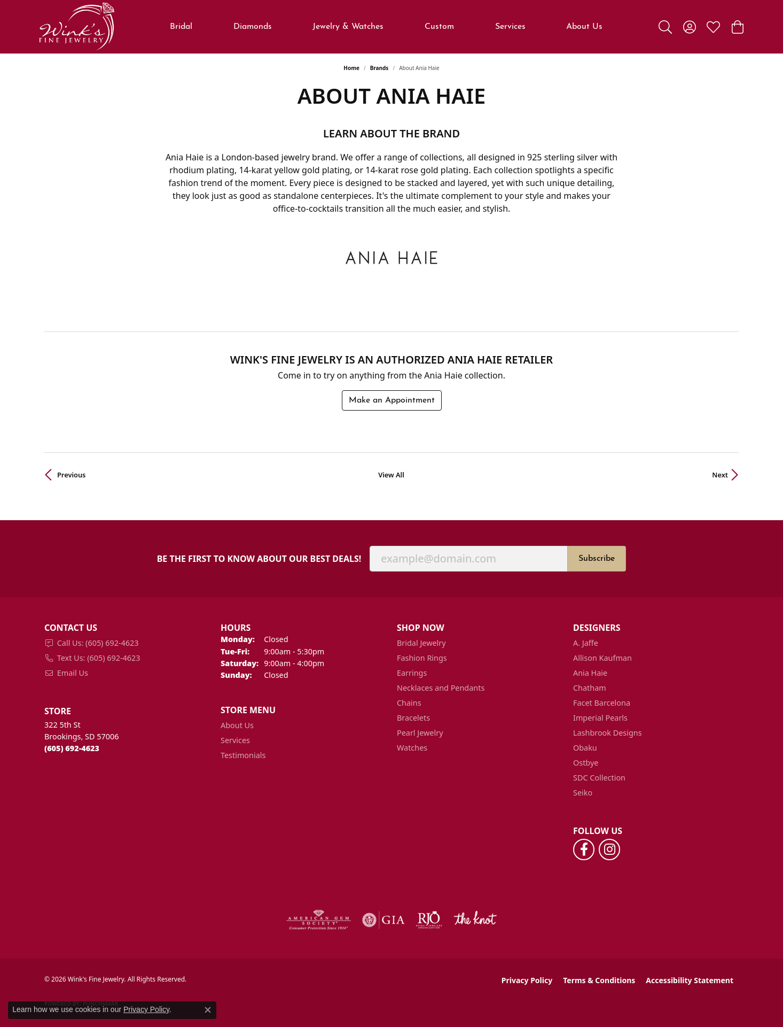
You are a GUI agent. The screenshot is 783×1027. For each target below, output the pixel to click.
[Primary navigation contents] (386, 26)
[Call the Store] (71, 748)
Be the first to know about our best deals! (259, 559)
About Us (237, 725)
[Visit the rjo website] (429, 920)
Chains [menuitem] (409, 703)
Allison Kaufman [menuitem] (602, 658)
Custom (439, 26)
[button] (665, 26)
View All (391, 475)
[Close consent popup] (208, 1010)
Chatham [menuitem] (589, 688)
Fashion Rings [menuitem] (422, 658)
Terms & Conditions (599, 980)
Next (720, 475)
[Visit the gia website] (383, 920)
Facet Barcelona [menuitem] (601, 703)
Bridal (181, 26)
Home (351, 68)
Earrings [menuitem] (412, 673)
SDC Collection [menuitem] (599, 778)
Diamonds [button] (252, 26)
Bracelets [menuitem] (413, 718)
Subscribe (596, 558)
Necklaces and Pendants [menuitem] (440, 688)
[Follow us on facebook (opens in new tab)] (583, 849)
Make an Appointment (392, 400)
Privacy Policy (527, 980)
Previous (71, 475)
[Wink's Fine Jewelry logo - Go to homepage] (77, 26)
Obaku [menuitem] (585, 748)
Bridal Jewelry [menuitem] (421, 643)
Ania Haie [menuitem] (590, 673)
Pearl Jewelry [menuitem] (420, 733)
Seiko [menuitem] (582, 792)
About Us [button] (584, 26)
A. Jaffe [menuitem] (585, 643)
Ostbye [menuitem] (585, 763)
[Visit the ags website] (318, 920)
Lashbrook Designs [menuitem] (607, 733)
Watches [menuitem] (412, 748)
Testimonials (243, 755)
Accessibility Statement (689, 980)
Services (510, 26)
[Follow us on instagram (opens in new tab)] (609, 849)
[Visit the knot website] (475, 920)
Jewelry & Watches (347, 26)
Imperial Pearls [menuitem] (600, 718)
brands (379, 68)
